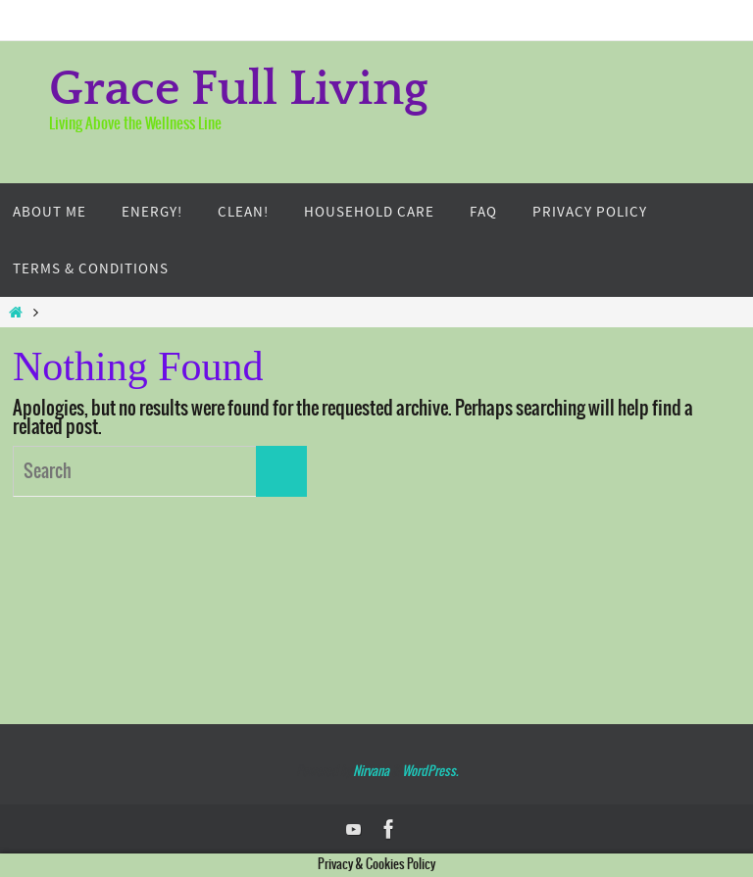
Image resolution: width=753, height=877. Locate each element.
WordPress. (430, 771)
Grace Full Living (238, 90)
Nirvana (371, 771)
